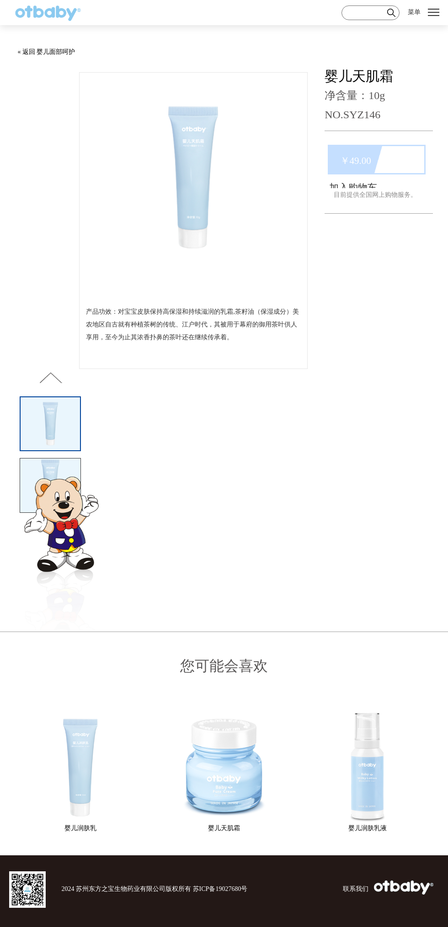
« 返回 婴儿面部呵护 (46, 51)
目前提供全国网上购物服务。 (375, 194)
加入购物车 (353, 187)
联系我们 (355, 888)
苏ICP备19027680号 (220, 888)
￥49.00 (355, 160)
